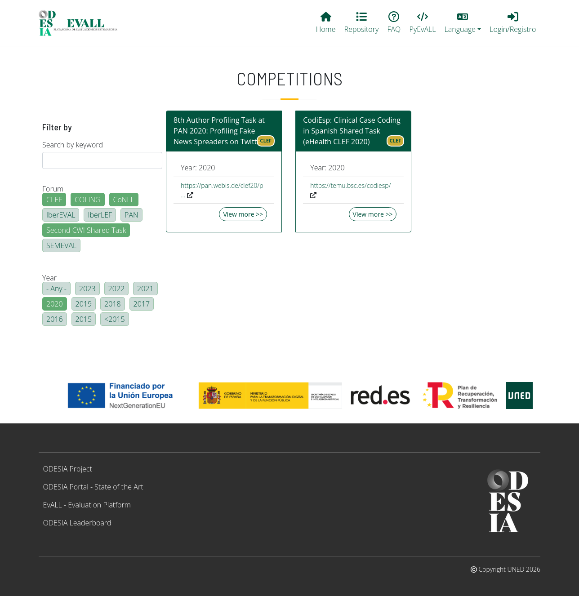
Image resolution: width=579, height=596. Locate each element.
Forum (52, 189)
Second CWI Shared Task (86, 230)
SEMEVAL (61, 245)
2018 (112, 304)
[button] (462, 23)
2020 (54, 304)
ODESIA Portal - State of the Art (93, 487)
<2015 (114, 319)
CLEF (54, 200)
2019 (84, 304)
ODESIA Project (67, 469)
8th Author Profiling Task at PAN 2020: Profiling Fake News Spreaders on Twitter (219, 131)
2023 (87, 289)
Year (49, 278)
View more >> (243, 214)
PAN (131, 215)
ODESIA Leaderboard (77, 523)
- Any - (56, 289)
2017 (142, 304)
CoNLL (123, 200)
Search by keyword (72, 145)
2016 (54, 319)
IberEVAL (60, 215)
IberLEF (100, 215)
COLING (88, 200)
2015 (84, 319)
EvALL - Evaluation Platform (87, 505)
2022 (116, 289)
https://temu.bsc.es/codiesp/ (350, 185)
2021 (145, 289)
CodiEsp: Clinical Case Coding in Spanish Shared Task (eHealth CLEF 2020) (352, 131)
